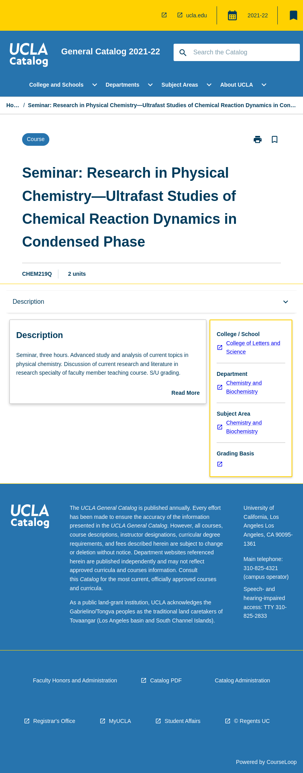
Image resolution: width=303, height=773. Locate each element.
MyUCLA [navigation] (120, 721)
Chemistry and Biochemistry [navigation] (244, 387)
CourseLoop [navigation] (282, 762)
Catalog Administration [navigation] (242, 680)
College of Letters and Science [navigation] (253, 347)
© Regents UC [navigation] (251, 721)
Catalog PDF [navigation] (165, 680)
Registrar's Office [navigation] (54, 721)
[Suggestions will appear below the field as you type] (237, 52)
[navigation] (165, 15)
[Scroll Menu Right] (285, 85)
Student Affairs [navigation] (182, 721)
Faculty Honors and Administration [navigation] (75, 680)
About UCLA (236, 85)
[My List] (293, 15)
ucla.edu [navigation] (196, 15)
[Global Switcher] (232, 15)
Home (13, 105)
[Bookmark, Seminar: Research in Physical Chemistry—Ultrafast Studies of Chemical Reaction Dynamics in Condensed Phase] (274, 139)
